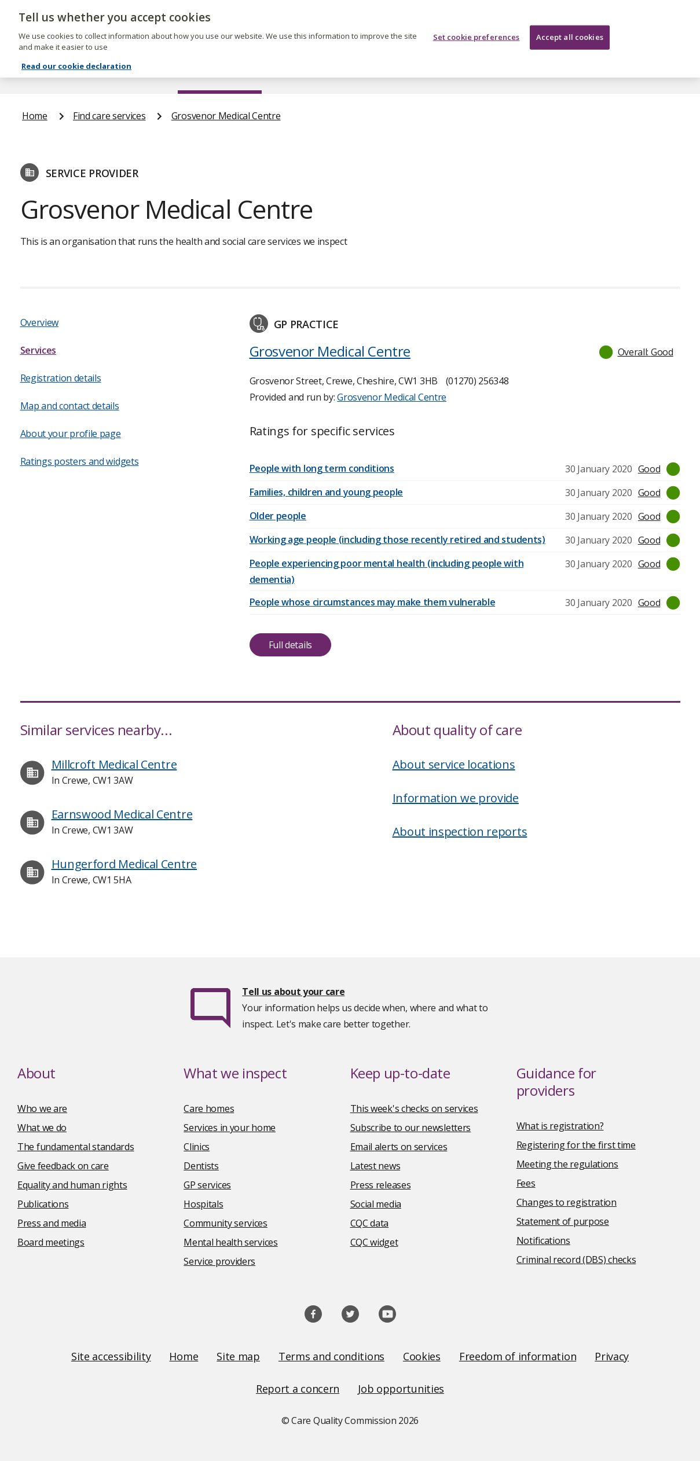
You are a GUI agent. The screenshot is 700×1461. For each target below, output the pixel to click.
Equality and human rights (72, 1185)
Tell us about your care (293, 991)
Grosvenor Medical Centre (226, 115)
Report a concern (297, 1389)
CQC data (369, 1223)
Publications (403, 71)
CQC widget (374, 1242)
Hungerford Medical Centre (124, 864)
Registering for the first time (576, 1145)
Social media (375, 1204)
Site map (238, 1356)
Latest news (375, 1165)
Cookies (422, 1356)
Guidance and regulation (530, 71)
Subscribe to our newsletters (410, 1127)
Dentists (201, 1165)
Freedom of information (517, 1356)
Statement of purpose (562, 1221)
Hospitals (203, 1204)
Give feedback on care (63, 1165)
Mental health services (230, 1242)
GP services (207, 1185)
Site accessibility (111, 1356)
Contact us (655, 71)
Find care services (219, 71)
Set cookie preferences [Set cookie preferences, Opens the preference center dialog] (476, 28)
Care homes (209, 1108)
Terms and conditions (331, 1356)
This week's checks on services (414, 1108)
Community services (225, 1223)
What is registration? (560, 1125)
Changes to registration (566, 1202)
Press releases (380, 1185)
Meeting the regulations (567, 1164)
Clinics (197, 1146)
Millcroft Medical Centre (114, 764)
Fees (526, 1183)
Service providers (219, 1261)
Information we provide (456, 798)
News (317, 71)
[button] (636, 352)
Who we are (42, 1108)
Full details (290, 644)
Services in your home (230, 1127)
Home (34, 71)
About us (114, 71)
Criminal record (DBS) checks (576, 1259)
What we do (42, 1127)
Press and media (51, 1223)
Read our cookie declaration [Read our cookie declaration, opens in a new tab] (76, 57)
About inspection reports (460, 831)
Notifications (543, 1240)
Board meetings (51, 1242)
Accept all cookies (569, 28)
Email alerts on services (399, 1146)
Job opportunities (401, 1389)
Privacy (612, 1356)
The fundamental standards (75, 1146)
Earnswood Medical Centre (122, 814)
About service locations (454, 764)
